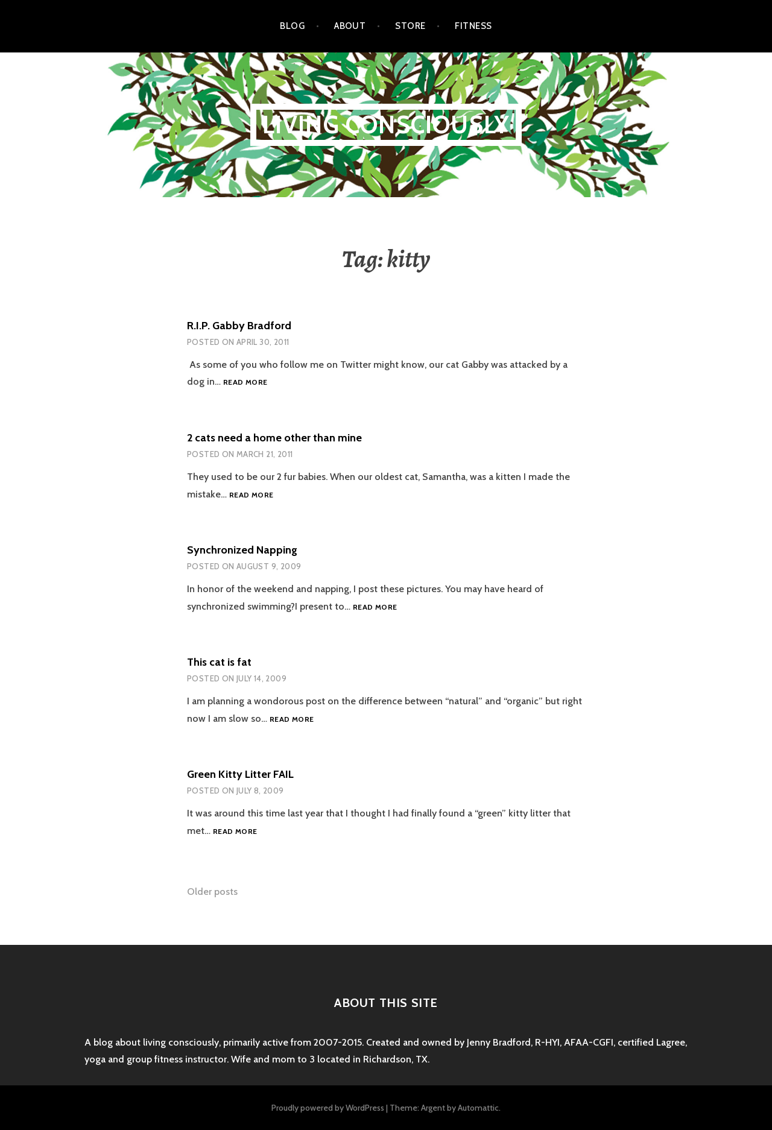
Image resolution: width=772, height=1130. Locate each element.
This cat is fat (219, 662)
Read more (245, 382)
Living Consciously (386, 124)
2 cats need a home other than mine (274, 437)
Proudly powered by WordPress (327, 1107)
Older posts (212, 891)
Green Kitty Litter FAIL (240, 774)
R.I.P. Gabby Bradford (239, 325)
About (349, 26)
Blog (292, 26)
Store (410, 26)
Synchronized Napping (242, 550)
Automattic (478, 1107)
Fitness (473, 26)
